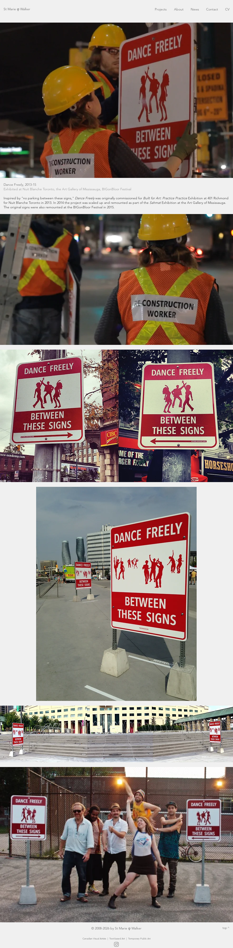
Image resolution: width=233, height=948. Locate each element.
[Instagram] (116, 944)
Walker (24, 9)
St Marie (10, 9)
